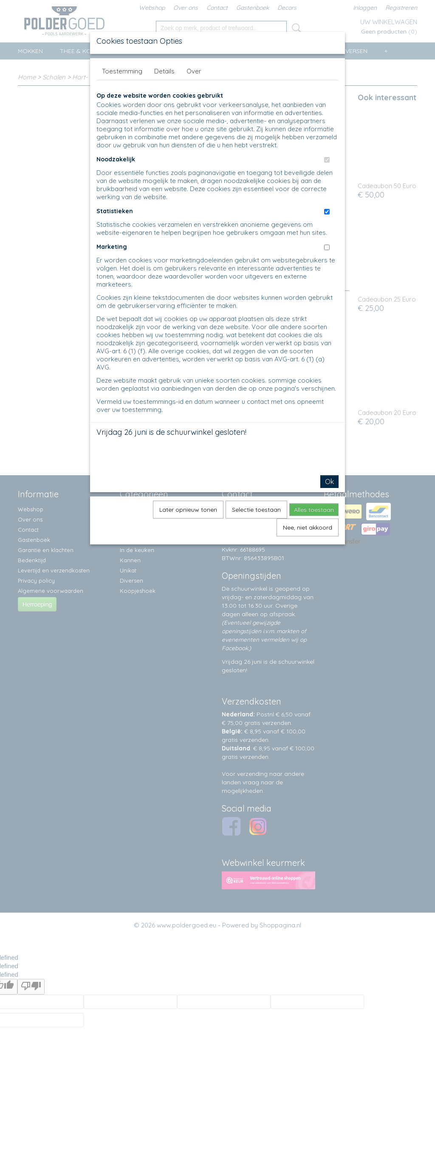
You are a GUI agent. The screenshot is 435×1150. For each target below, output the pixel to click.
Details (164, 71)
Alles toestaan (314, 509)
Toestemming (122, 71)
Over (193, 71)
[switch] (327, 160)
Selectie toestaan (256, 509)
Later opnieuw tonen (188, 509)
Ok (329, 481)
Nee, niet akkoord (307, 527)
